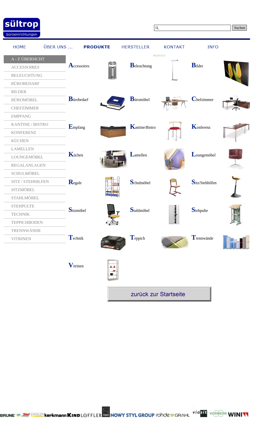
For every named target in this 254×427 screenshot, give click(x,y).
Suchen (239, 28)
